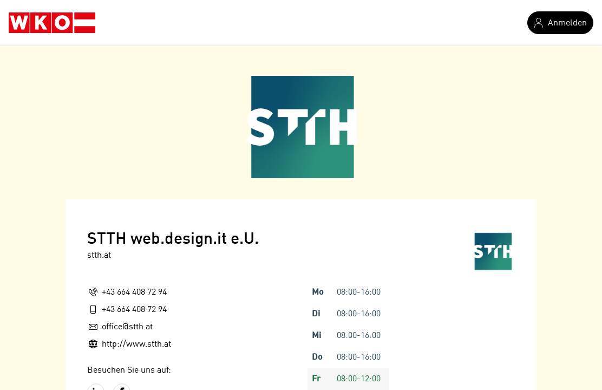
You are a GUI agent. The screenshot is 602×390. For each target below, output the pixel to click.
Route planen (119, 322)
